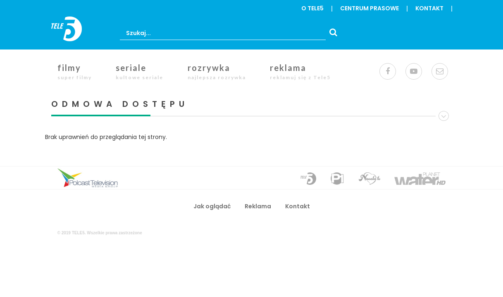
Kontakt (429, 8)
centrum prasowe (369, 8)
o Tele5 (312, 8)
